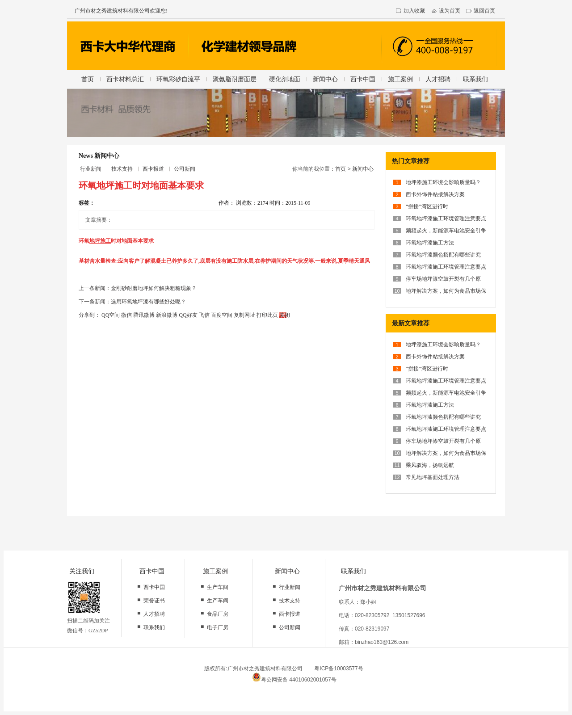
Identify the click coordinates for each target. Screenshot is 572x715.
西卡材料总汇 (125, 79)
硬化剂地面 (284, 79)
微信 (126, 315)
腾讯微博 (144, 315)
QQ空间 (110, 315)
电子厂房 (217, 627)
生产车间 (217, 587)
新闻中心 (325, 79)
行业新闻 (90, 169)
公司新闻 (184, 169)
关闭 (284, 315)
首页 (87, 79)
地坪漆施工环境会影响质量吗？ (443, 182)
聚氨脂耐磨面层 (235, 79)
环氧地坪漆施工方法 (430, 243)
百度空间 (221, 315)
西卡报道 (153, 169)
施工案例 (400, 79)
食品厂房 (217, 614)
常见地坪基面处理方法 (432, 477)
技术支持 (122, 169)
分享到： (89, 315)
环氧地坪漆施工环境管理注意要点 (446, 218)
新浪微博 (166, 315)
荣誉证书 (154, 600)
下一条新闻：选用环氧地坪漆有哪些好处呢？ (132, 302)
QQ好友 (188, 315)
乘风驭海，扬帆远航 (430, 465)
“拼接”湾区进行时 (427, 206)
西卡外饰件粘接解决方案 (435, 194)
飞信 (204, 315)
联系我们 (475, 79)
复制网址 (244, 315)
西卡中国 (362, 79)
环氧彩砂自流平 (178, 79)
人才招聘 (437, 79)
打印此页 (267, 315)
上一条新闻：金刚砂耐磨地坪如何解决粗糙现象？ (138, 288)
